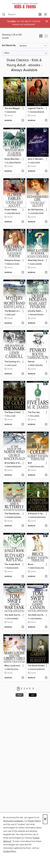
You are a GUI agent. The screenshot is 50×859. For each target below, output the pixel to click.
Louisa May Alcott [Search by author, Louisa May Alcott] (13, 213)
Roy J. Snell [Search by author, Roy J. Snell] (11, 416)
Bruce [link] (30, 564)
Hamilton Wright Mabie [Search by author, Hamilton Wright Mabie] (38, 112)
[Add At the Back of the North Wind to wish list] (22, 475)
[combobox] (20, 14)
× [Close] (45, 819)
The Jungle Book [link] (12, 564)
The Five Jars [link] (34, 412)
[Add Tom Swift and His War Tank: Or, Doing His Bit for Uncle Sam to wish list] (22, 627)
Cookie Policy (9, 851)
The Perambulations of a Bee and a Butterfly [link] (13, 514)
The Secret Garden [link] (36, 666)
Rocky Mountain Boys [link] (13, 159)
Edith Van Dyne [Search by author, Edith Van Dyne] (12, 669)
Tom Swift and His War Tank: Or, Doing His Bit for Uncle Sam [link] (13, 615)
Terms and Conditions (13, 821)
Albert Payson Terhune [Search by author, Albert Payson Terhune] (38, 466)
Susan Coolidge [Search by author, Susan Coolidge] (36, 264)
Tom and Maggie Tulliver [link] (13, 108)
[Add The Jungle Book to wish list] (22, 576)
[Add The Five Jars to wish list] (46, 424)
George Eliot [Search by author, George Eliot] (11, 112)
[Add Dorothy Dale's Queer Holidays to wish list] (46, 323)
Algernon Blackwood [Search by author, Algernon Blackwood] (38, 517)
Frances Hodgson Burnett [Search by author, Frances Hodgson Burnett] (38, 669)
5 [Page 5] (30, 688)
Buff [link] (30, 463)
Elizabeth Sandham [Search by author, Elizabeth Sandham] (14, 517)
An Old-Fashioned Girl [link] (36, 210)
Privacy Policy (34, 821)
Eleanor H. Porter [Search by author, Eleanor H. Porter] (13, 264)
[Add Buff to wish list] (46, 475)
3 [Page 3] (24, 688)
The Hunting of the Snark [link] (13, 362)
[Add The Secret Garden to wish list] (46, 678)
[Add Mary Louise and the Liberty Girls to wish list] (22, 678)
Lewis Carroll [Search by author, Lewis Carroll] (35, 162)
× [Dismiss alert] (46, 21)
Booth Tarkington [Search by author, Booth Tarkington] (36, 365)
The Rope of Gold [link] (13, 412)
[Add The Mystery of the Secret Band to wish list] (22, 323)
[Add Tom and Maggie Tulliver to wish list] (22, 120)
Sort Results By (9, 45)
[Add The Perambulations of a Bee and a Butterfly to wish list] (22, 526)
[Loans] (40, 15)
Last (32, 695)
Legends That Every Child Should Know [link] (36, 108)
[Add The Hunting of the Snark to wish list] (22, 374)
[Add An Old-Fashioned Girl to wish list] (46, 222)
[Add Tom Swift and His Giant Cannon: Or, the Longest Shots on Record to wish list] (46, 627)
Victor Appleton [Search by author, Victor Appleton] (12, 618)
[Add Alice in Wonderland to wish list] (46, 171)
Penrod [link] (31, 362)
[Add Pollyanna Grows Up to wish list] (22, 272)
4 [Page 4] (27, 688)
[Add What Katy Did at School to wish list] (46, 272)
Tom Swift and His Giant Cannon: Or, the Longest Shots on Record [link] (36, 615)
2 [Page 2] (21, 688)
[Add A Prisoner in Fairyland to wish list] (46, 526)
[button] (41, 36)
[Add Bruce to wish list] (46, 576)
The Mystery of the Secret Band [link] (13, 311)
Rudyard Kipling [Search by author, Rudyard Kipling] (12, 568)
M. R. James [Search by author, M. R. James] (34, 416)
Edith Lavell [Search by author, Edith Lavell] (11, 314)
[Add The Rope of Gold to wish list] (22, 424)
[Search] (4, 14)
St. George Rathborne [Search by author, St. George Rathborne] (15, 162)
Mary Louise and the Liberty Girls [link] (13, 666)
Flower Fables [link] (11, 210)
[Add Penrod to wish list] (46, 374)
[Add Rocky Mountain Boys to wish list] (22, 171)
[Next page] (33, 688)
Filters (6, 53)
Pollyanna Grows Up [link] (13, 260)
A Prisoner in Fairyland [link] (36, 514)
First (19, 695)
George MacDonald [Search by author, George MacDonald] (14, 466)
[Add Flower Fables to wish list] (22, 222)
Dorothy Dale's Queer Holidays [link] (36, 311)
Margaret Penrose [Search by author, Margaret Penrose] (36, 314)
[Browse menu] (45, 14)
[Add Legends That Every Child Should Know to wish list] (46, 120)
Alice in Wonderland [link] (36, 159)
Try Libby (11, 21)
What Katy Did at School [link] (36, 260)
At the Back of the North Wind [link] (13, 463)
